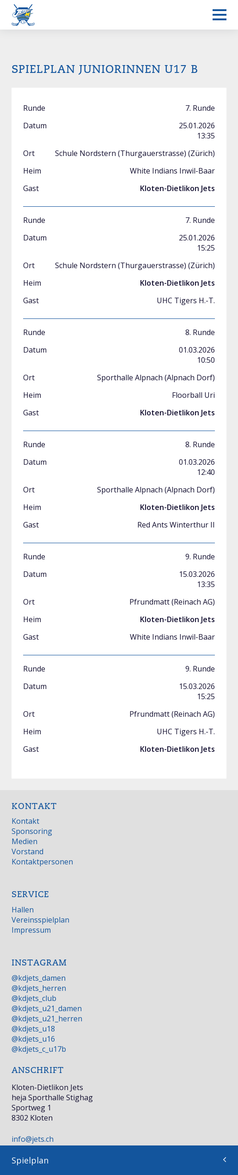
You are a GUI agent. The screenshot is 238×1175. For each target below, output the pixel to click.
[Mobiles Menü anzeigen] (219, 14)
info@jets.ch (33, 1139)
